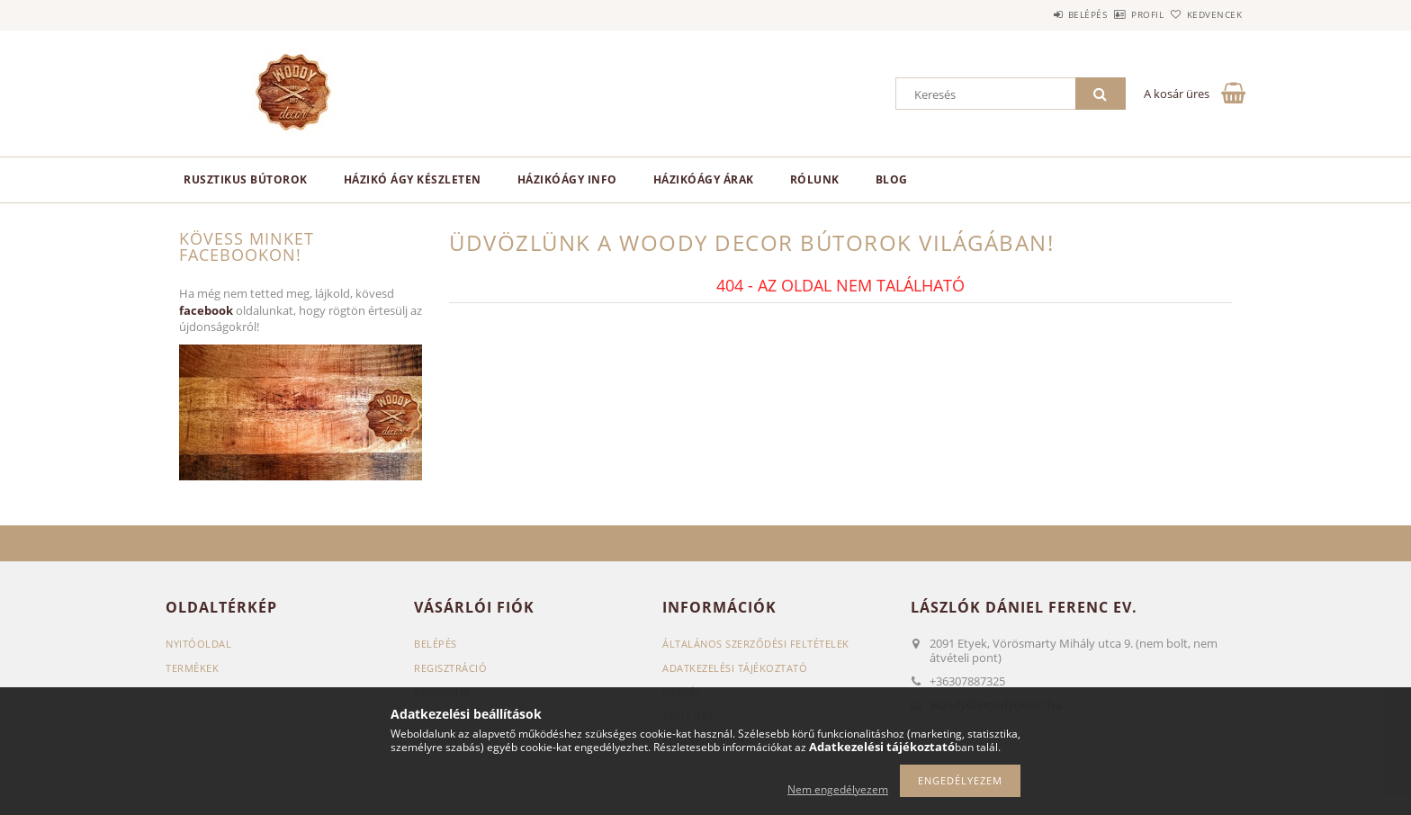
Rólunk (815, 179)
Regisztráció (450, 668)
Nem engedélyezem (837, 789)
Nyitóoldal (198, 643)
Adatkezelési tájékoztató (734, 668)
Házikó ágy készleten (412, 179)
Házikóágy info (567, 179)
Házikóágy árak (703, 179)
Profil (1117, 14)
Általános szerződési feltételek (755, 643)
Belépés (1037, 14)
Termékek (192, 668)
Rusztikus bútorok (246, 179)
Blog (892, 179)
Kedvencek (1205, 14)
